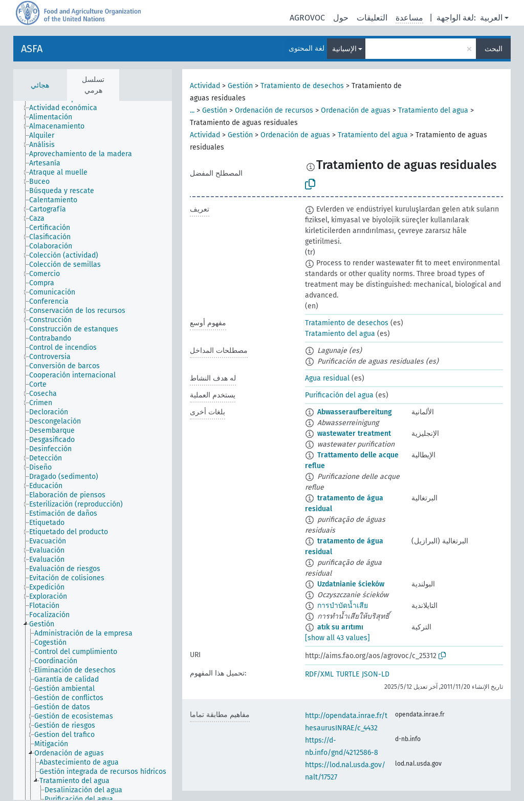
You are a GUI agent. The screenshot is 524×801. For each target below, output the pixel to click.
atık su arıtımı (340, 627)
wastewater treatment (354, 433)
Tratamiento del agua (433, 110)
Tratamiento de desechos (302, 85)
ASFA (31, 49)
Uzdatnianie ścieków (350, 584)
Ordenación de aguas (355, 110)
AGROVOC (307, 18)
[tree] (92, 450)
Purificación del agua (339, 395)
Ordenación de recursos (274, 110)
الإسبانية (344, 49)
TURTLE (347, 674)
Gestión (240, 85)
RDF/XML (319, 674)
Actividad (205, 85)
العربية (491, 18)
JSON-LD (375, 674)
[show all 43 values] (337, 638)
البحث (494, 49)
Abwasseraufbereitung (354, 412)
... (192, 110)
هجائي (40, 85)
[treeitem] (67, 108)
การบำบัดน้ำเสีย (342, 605)
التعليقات (372, 18)
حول (340, 18)
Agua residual (327, 378)
